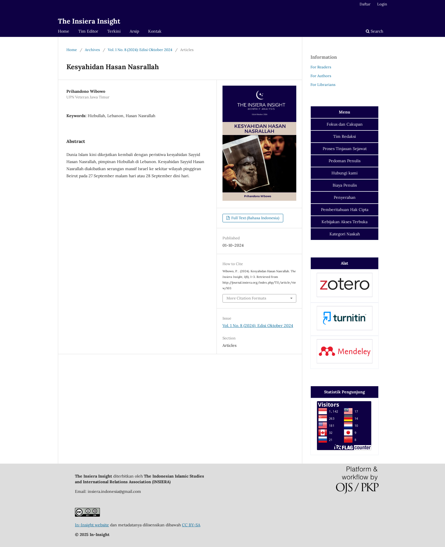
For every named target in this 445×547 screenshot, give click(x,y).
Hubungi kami (344, 173)
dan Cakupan (345, 124)
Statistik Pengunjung (344, 391)
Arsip (134, 31)
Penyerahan (345, 197)
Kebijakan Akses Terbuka (345, 221)
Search (374, 31)
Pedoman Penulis (344, 160)
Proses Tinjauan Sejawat (345, 148)
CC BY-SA (191, 524)
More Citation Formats (246, 298)
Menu (344, 112)
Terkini (114, 31)
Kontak (154, 31)
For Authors (320, 75)
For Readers (320, 67)
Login (382, 4)
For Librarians (322, 84)
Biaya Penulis (345, 185)
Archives (92, 49)
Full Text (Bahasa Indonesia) (254, 218)
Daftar (365, 4)
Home (63, 31)
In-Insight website (92, 524)
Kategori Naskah (344, 233)
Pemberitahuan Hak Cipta (344, 209)
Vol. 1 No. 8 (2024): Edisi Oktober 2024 (140, 49)
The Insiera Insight (89, 21)
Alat (344, 263)
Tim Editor (88, 31)
